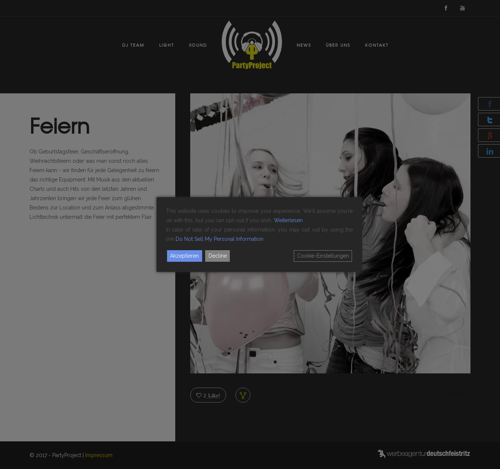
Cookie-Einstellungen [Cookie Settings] (323, 256)
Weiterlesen (288, 220)
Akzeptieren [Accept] (184, 256)
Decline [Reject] (218, 256)
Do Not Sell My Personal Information (219, 239)
